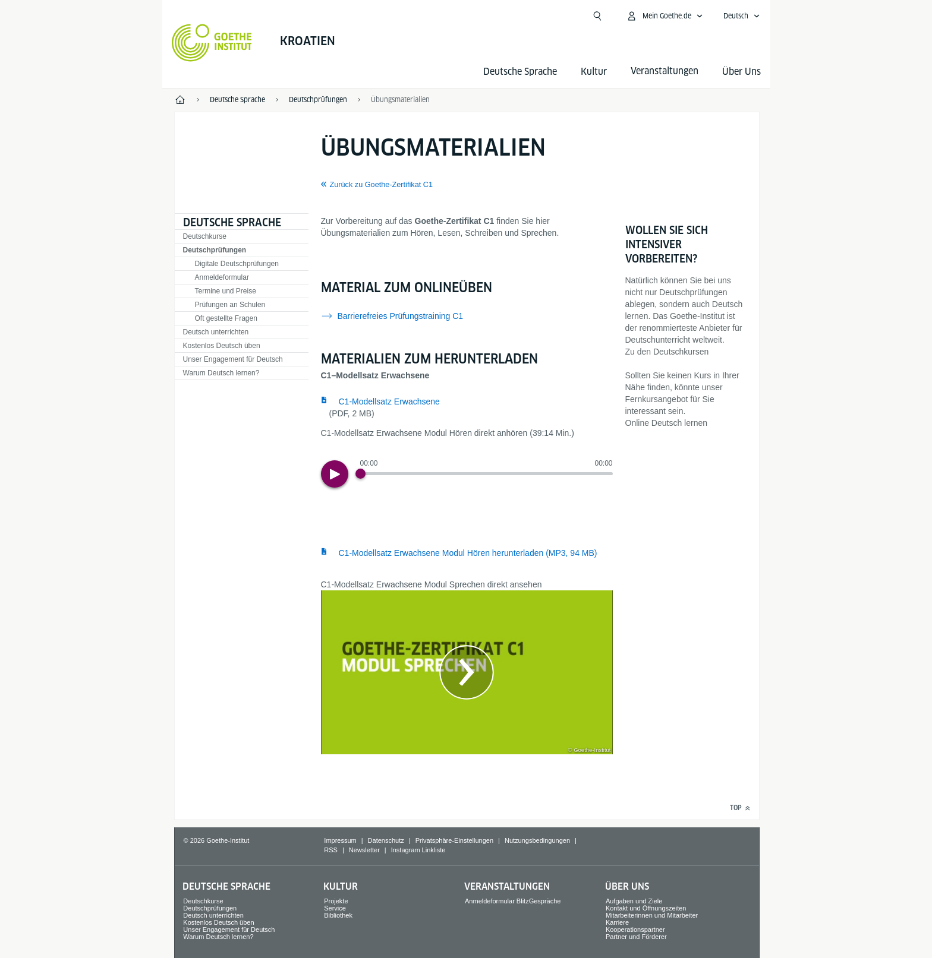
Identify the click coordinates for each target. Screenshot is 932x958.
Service (335, 908)
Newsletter (364, 849)
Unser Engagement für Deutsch (233, 359)
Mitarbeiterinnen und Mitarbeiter (652, 915)
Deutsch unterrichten (216, 332)
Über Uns (741, 71)
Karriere (617, 922)
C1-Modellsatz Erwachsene (389, 401)
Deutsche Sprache (520, 71)
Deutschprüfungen (215, 250)
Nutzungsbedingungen (537, 840)
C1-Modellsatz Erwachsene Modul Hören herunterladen (468, 553)
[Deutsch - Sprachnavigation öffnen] (742, 16)
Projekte (336, 901)
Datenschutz (386, 840)
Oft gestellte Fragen (226, 318)
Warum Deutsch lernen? (221, 373)
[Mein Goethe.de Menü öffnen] (664, 16)
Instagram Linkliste (418, 849)
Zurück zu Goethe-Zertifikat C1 (381, 185)
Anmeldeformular (222, 277)
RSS (331, 849)
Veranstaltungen (507, 886)
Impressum (340, 840)
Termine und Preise (225, 291)
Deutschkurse (204, 236)
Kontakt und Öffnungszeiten (646, 908)
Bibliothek (338, 915)
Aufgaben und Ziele (634, 901)
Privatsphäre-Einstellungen (454, 840)
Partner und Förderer (636, 936)
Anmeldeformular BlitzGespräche (513, 901)
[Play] (334, 474)
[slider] (486, 473)
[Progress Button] (360, 474)
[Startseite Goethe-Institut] (212, 43)
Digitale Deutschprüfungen (237, 264)
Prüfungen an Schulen (230, 305)
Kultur (594, 71)
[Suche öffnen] (597, 16)
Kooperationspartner (635, 929)
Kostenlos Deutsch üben (221, 346)
